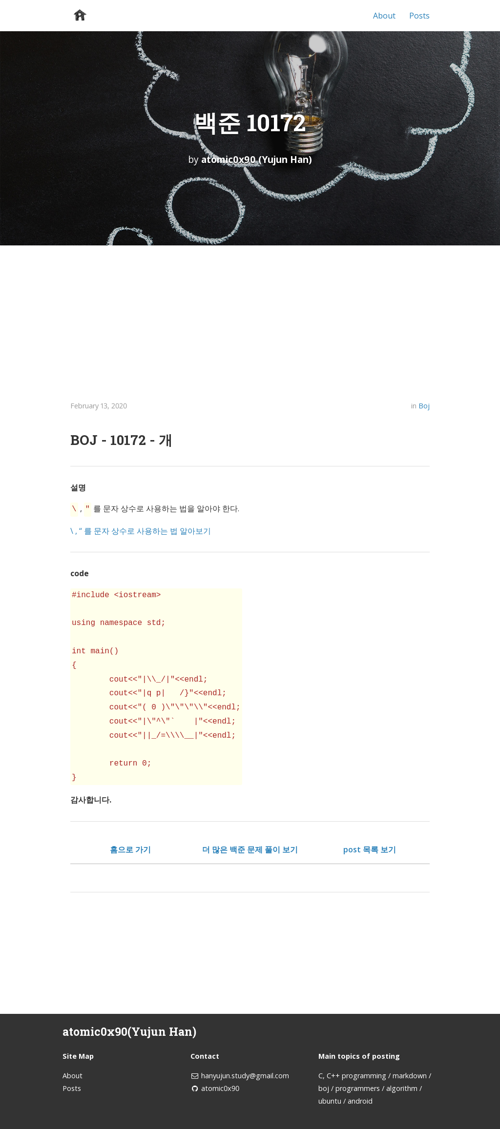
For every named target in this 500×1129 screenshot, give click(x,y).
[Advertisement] (250, 318)
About (384, 15)
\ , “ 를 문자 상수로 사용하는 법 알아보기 (140, 529)
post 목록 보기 (369, 848)
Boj (424, 405)
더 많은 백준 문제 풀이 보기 (250, 848)
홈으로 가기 (130, 848)
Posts (419, 15)
